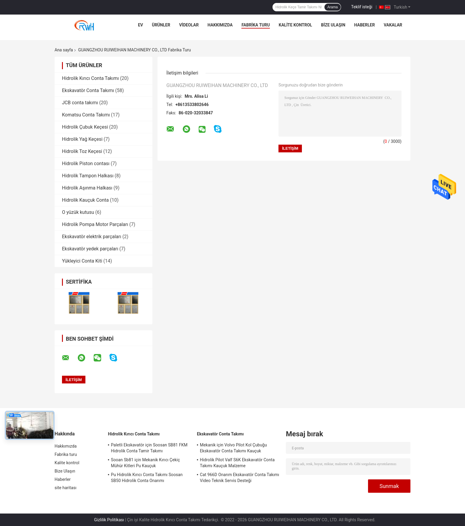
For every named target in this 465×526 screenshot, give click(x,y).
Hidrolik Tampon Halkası (88, 176)
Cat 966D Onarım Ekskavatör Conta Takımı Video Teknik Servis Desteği (239, 477)
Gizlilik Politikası (109, 519)
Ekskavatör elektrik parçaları (91, 236)
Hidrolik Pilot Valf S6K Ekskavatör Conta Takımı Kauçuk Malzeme (237, 462)
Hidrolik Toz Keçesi (82, 151)
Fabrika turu (255, 25)
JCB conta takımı (80, 102)
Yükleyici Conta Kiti (82, 261)
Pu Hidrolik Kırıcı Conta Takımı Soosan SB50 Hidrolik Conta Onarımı (147, 477)
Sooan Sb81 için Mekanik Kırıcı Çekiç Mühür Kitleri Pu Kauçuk (145, 462)
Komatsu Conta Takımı (86, 115)
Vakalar (393, 25)
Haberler (364, 25)
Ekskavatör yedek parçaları (90, 249)
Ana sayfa (64, 50)
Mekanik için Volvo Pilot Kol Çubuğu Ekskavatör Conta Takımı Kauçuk (233, 448)
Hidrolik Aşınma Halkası (87, 188)
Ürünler (161, 25)
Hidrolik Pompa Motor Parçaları (95, 224)
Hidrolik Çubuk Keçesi (85, 127)
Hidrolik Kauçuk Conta (85, 200)
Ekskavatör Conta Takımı (88, 90)
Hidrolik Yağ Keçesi (82, 139)
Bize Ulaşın (333, 25)
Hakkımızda (220, 25)
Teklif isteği (361, 6)
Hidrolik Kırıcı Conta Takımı (90, 78)
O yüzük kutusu (78, 212)
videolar (189, 25)
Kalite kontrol (295, 25)
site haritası (66, 487)
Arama (332, 7)
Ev (140, 25)
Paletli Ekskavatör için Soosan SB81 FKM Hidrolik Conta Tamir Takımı (149, 448)
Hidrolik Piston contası (85, 163)
